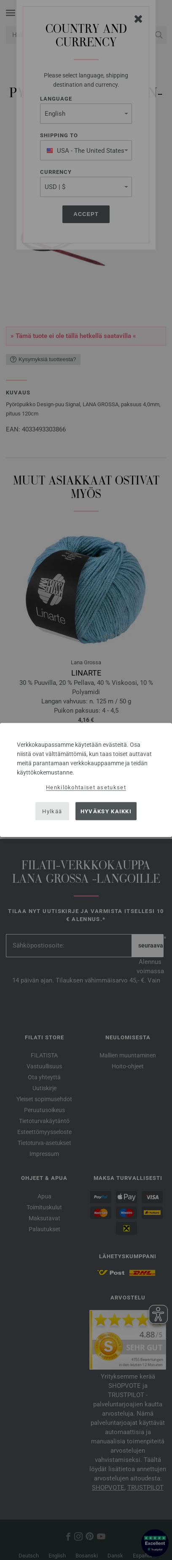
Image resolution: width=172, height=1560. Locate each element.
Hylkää (52, 811)
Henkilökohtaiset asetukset (86, 787)
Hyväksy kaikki (106, 811)
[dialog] (86, 780)
